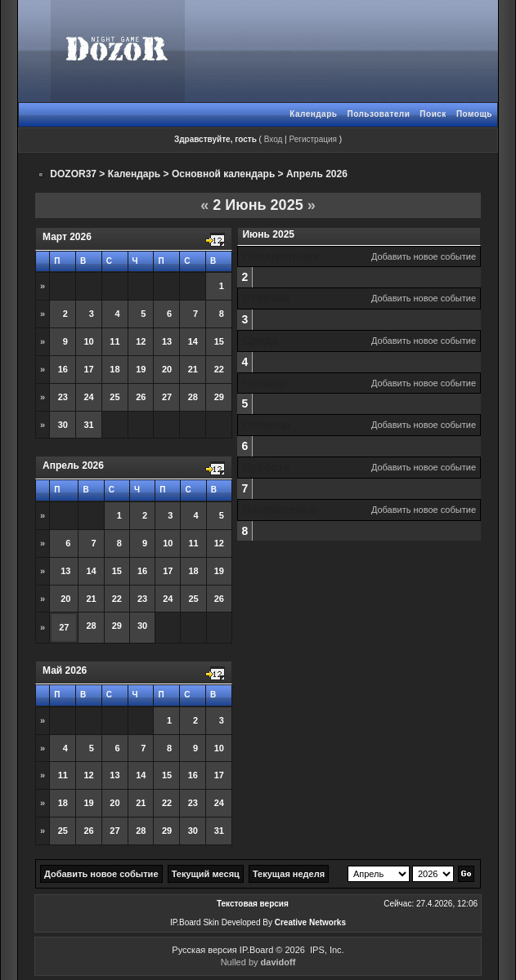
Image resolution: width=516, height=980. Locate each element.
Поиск (433, 113)
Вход (273, 139)
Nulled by (258, 962)
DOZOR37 (73, 174)
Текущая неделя (289, 874)
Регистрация (312, 139)
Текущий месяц (206, 874)
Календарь (313, 113)
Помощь (474, 113)
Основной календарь (223, 174)
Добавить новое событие (423, 256)
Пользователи (378, 113)
